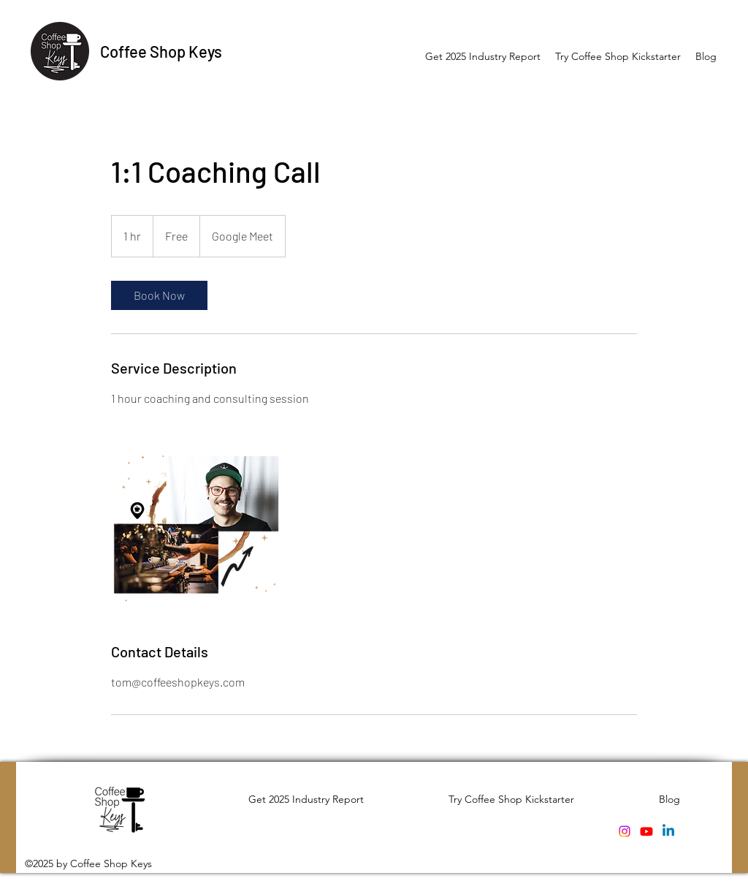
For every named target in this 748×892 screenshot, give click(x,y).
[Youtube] (646, 831)
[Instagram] (624, 831)
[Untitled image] (195, 524)
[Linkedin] (668, 831)
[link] (159, 295)
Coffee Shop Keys (161, 51)
